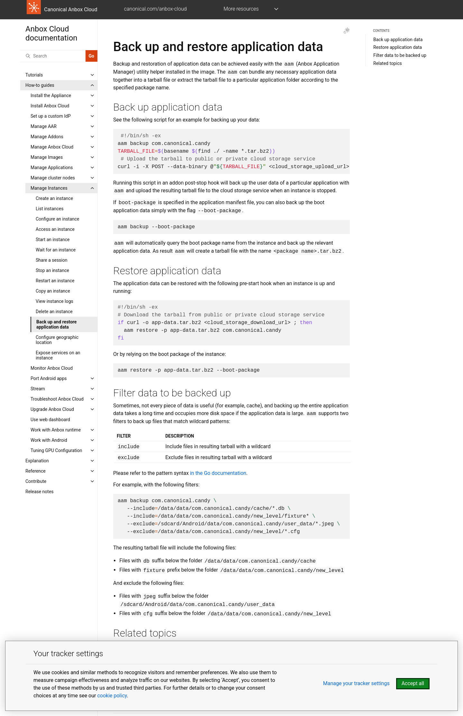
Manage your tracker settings (356, 683)
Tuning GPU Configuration (56, 450)
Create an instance (54, 198)
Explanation (37, 460)
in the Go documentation (218, 473)
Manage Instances (49, 188)
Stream (38, 388)
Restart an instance (55, 280)
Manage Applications (52, 167)
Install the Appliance (51, 95)
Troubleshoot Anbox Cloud (57, 399)
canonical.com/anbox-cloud (155, 9)
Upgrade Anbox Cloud (52, 409)
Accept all (413, 683)
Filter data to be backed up (399, 55)
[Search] (53, 56)
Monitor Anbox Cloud (52, 368)
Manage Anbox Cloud (52, 147)
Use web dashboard (50, 419)
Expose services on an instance (58, 355)
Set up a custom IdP (51, 116)
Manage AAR (44, 126)
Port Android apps (49, 378)
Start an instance (53, 239)
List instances (50, 208)
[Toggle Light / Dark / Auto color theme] (346, 30)
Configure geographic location (57, 340)
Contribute (35, 481)
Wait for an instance (56, 249)
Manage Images (47, 157)
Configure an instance (57, 219)
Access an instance (55, 229)
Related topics (387, 63)
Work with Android (49, 440)
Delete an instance (54, 311)
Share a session (51, 260)
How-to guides (39, 85)
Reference (35, 471)
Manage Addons (47, 136)
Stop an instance (52, 270)
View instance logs (54, 301)
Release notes (39, 491)
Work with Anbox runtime (56, 429)
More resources (241, 9)
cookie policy (112, 696)
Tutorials (34, 74)
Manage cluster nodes (53, 177)
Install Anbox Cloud (50, 105)
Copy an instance (53, 291)
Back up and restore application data (56, 324)
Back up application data (397, 39)
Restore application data (397, 47)
